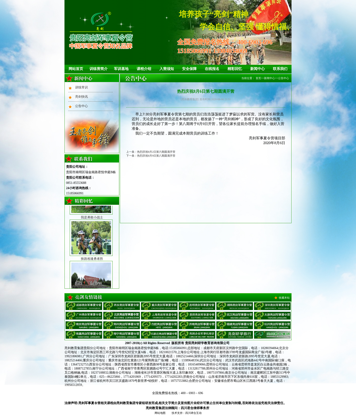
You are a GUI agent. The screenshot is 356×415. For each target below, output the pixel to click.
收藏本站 (284, 297)
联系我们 (280, 69)
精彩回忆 (234, 69)
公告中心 (81, 106)
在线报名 (212, 69)
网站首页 (76, 69)
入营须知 (166, 69)
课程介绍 (144, 69)
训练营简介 (98, 69)
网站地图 (160, 413)
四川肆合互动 (193, 413)
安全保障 (189, 69)
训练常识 (81, 87)
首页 (258, 78)
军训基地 (121, 69)
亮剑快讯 (81, 96)
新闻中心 (257, 69)
